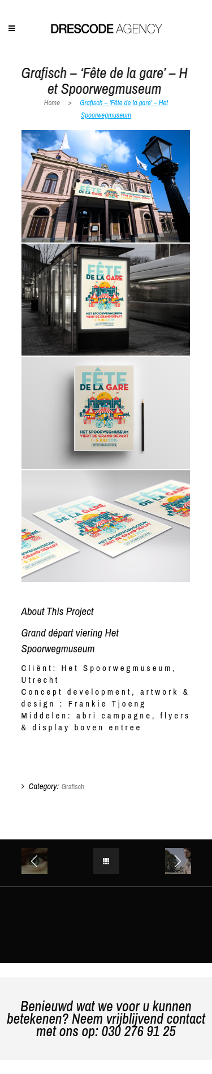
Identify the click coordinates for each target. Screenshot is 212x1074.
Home (52, 102)
